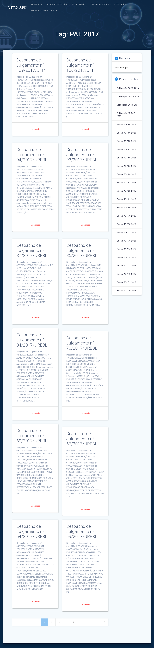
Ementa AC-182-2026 (126, 191)
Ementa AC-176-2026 (126, 241)
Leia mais (35, 129)
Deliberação (78, 4)
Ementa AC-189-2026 (126, 133)
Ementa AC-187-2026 (126, 149)
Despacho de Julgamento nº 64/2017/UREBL (31, 531)
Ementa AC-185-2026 (126, 166)
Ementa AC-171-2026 (126, 282)
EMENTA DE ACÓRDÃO (56, 4)
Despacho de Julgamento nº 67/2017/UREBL (81, 438)
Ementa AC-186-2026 (126, 158)
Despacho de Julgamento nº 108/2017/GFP (80, 65)
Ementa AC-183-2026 (126, 182)
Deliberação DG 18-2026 (128, 88)
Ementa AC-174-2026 (126, 257)
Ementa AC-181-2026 (126, 199)
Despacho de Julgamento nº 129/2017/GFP (30, 65)
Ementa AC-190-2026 (126, 124)
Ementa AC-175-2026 (126, 249)
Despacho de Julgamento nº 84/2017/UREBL (31, 340)
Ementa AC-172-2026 (126, 274)
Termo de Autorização (43, 11)
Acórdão (35, 4)
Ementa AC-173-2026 (126, 266)
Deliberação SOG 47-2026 (126, 114)
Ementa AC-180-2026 (126, 207)
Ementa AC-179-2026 (126, 216)
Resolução (120, 4)
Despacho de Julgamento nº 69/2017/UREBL (31, 435)
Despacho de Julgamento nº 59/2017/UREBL (81, 531)
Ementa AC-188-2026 (126, 141)
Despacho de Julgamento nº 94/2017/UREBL (31, 154)
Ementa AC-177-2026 (126, 232)
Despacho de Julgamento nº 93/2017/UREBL (81, 154)
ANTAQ (17, 7)
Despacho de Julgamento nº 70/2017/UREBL (81, 343)
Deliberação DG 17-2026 (128, 96)
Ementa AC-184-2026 (126, 174)
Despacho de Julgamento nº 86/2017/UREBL (81, 250)
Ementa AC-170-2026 (126, 290)
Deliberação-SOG (100, 4)
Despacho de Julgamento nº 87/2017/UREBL (31, 250)
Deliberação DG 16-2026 (128, 105)
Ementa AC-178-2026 (126, 224)
